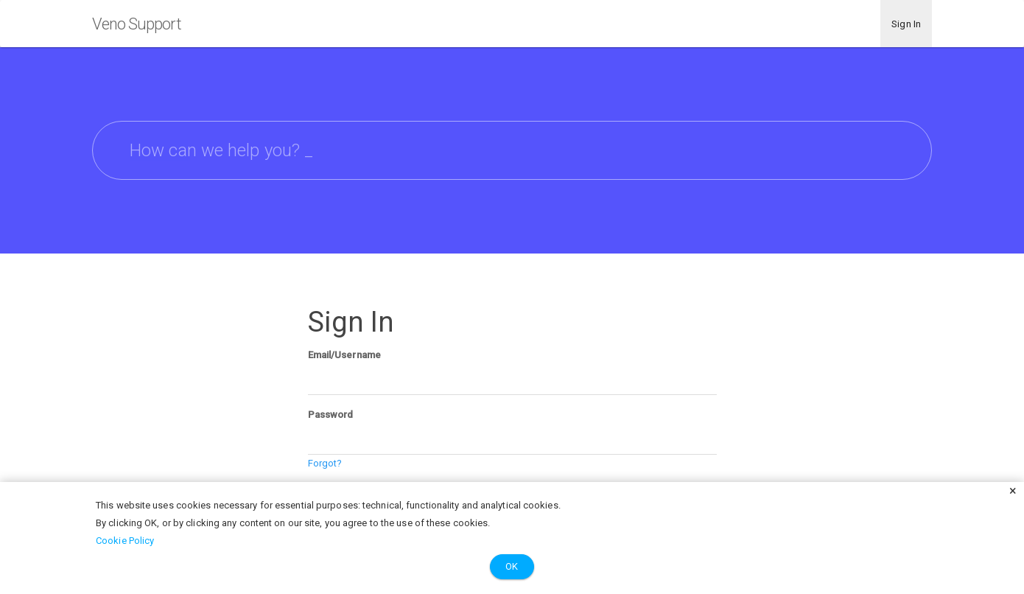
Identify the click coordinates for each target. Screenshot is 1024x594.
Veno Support (136, 24)
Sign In (906, 23)
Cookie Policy (125, 540)
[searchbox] (512, 150)
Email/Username (344, 354)
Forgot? (325, 463)
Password (331, 414)
